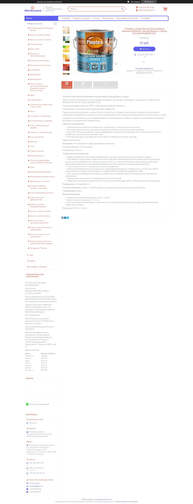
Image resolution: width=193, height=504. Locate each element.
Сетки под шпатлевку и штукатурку (41, 229)
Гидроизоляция (37, 151)
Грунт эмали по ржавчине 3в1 (37, 199)
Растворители (37, 156)
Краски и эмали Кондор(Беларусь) (38, 206)
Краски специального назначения (39, 235)
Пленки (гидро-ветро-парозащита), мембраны (41, 161)
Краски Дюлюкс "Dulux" (40, 35)
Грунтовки (35, 70)
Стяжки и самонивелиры (41, 132)
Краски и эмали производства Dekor (39, 222)
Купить (145, 49)
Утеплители (36, 100)
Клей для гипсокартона (40, 172)
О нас (96, 18)
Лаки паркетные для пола (41, 193)
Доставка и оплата (127, 18)
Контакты (108, 18)
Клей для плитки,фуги (40, 60)
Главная (65, 18)
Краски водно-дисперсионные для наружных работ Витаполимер (39, 87)
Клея (32, 167)
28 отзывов (135, 2)
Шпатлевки (35, 74)
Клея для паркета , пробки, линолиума (38, 187)
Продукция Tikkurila (38, 248)
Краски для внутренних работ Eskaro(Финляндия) (41, 242)
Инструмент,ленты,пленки (42, 177)
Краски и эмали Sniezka (40, 211)
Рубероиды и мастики (40, 181)
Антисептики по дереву (41, 121)
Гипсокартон (36, 44)
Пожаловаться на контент (126, 502)
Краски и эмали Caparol (40, 40)
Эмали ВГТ (35, 49)
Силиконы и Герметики (40, 116)
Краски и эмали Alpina (40, 216)
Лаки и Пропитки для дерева (39, 127)
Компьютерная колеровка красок (41, 29)
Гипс (32, 146)
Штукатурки (35, 79)
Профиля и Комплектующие (37, 55)
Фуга (32, 95)
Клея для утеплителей (40, 65)
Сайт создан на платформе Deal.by (96, 499)
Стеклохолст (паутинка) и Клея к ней (41, 106)
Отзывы (145, 18)
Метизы (33, 142)
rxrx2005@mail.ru (36, 486)
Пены (32, 111)
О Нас (30, 255)
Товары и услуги (81, 18)
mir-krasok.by (34, 483)
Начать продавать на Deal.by (49, 2)
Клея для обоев (37, 137)
